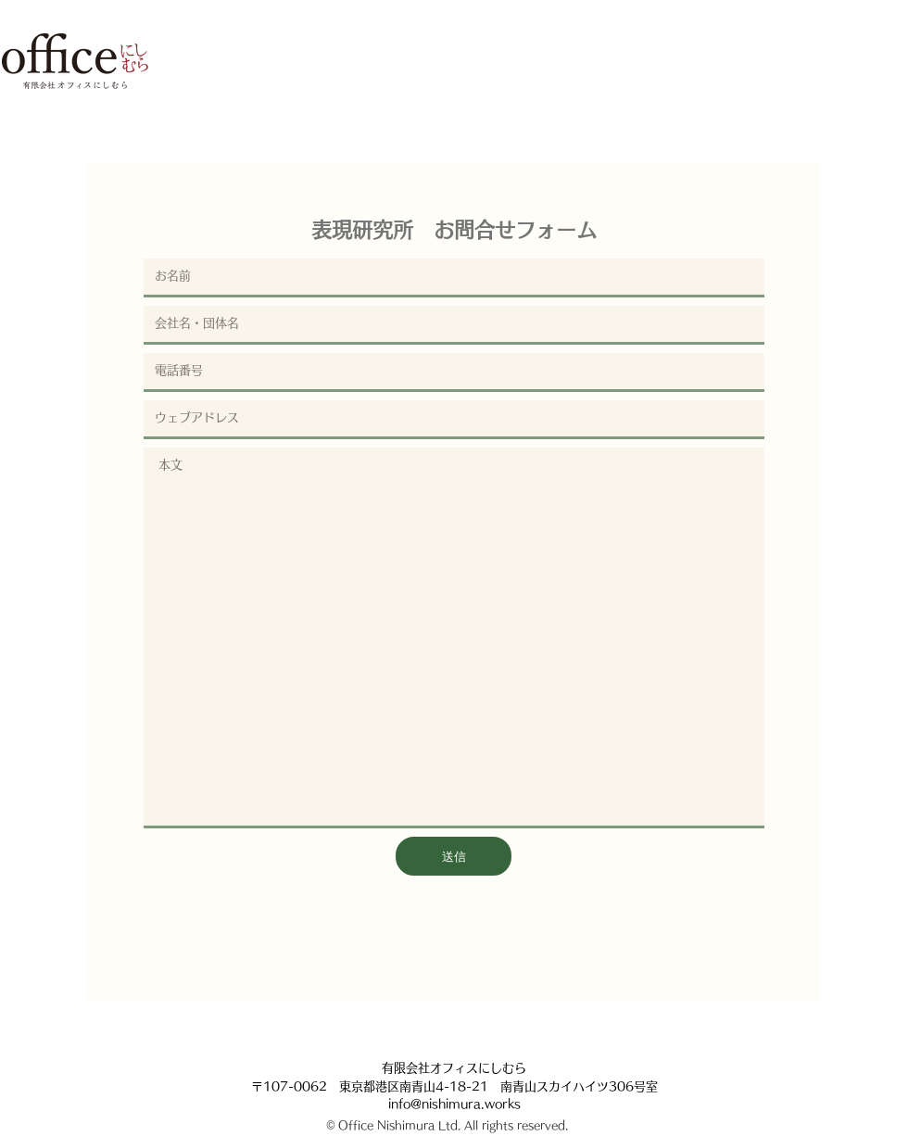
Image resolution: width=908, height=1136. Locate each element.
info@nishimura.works (454, 1104)
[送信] (453, 856)
